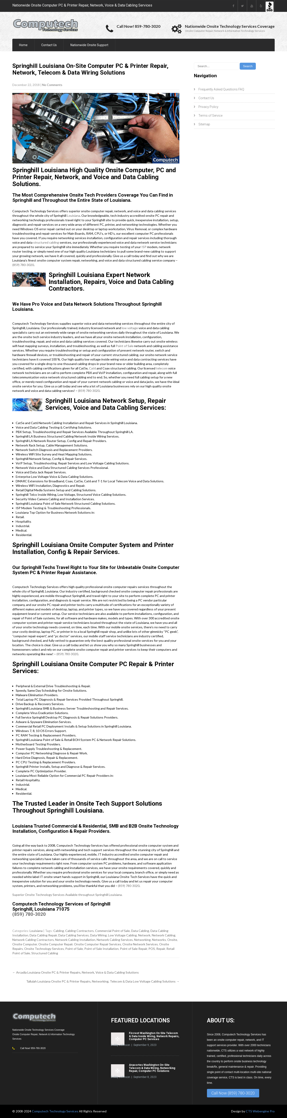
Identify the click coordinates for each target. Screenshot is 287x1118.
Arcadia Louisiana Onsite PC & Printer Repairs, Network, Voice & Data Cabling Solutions (75, 972)
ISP (143, 247)
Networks (159, 940)
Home (23, 45)
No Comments (52, 85)
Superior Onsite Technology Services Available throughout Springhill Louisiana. (67, 895)
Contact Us (49, 45)
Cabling (58, 931)
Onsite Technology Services (44, 949)
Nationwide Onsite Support (89, 45)
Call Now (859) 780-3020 (233, 1093)
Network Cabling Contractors (33, 940)
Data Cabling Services (73, 935)
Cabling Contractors (79, 931)
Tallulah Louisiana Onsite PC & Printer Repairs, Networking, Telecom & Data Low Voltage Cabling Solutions (102, 981)
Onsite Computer (24, 944)
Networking (142, 940)
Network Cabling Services (115, 940)
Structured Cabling (44, 953)
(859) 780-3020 (23, 265)
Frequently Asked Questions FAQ (221, 89)
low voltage (130, 328)
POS (151, 949)
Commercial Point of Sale (112, 931)
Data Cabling (140, 931)
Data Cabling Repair (43, 935)
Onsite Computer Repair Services (97, 944)
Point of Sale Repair (133, 949)
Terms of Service (210, 115)
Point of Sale (124, 346)
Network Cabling (163, 935)
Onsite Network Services (140, 944)
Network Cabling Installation (75, 940)
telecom (161, 368)
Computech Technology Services (55, 1111)
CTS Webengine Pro (260, 1111)
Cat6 (92, 368)
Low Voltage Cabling (122, 935)
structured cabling (46, 242)
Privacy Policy (208, 107)
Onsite (172, 940)
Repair (160, 949)
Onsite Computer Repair (55, 944)
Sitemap (204, 124)
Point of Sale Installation (101, 949)
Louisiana (73, 215)
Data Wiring (98, 935)
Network (144, 935)
